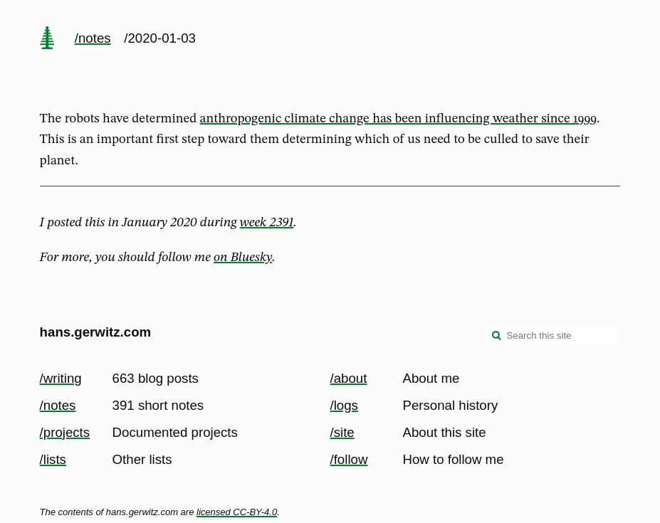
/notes (93, 38)
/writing (61, 378)
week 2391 (266, 222)
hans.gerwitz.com (96, 331)
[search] (497, 336)
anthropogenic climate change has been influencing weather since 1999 (398, 118)
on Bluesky (243, 257)
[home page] (47, 39)
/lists (53, 459)
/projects (65, 432)
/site (342, 432)
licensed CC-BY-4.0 (237, 512)
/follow (349, 459)
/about (348, 378)
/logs (344, 405)
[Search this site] (552, 335)
